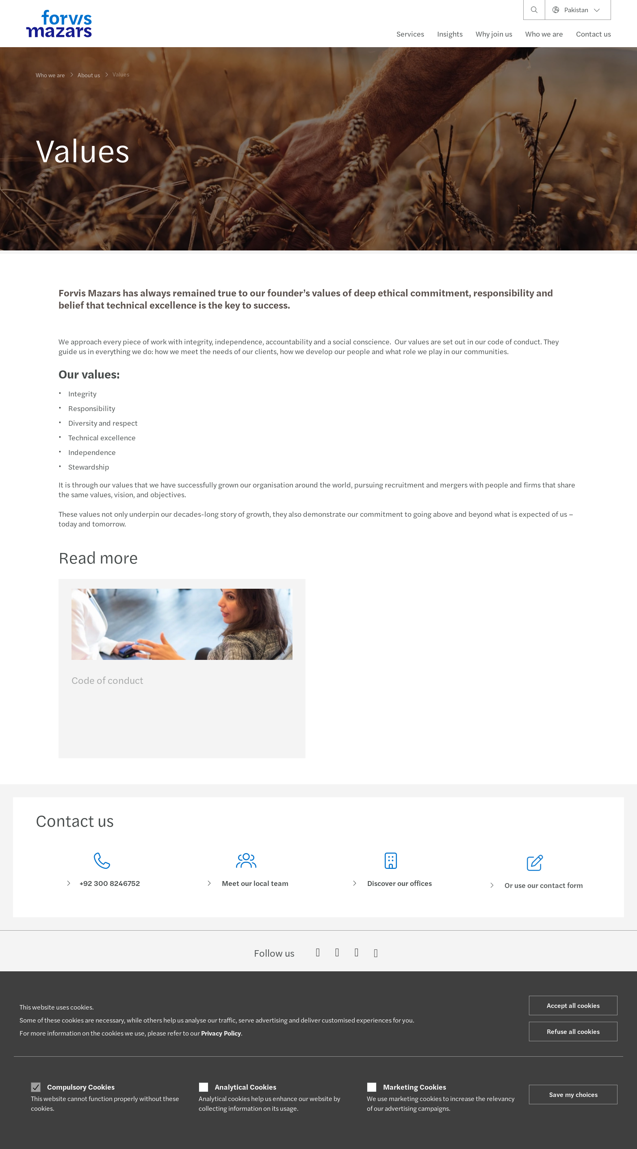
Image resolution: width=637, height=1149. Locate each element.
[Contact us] (102, 875)
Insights (450, 33)
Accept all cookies (573, 1005)
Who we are (544, 33)
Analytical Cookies (245, 1086)
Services (410, 33)
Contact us (593, 33)
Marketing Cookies (414, 1086)
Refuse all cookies (573, 1031)
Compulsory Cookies (81, 1086)
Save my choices (573, 1094)
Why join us (494, 33)
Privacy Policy (221, 1033)
